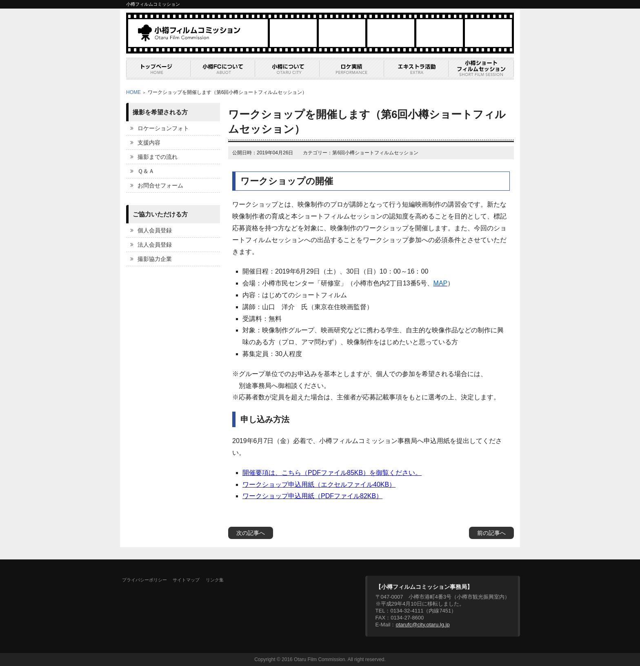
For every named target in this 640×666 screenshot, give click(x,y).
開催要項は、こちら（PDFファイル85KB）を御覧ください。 (332, 472)
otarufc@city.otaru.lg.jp (422, 624)
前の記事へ (491, 533)
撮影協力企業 (155, 259)
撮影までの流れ (158, 157)
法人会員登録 (155, 244)
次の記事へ (250, 533)
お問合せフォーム (160, 185)
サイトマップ (186, 579)
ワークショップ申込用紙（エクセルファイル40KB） (319, 484)
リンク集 (215, 579)
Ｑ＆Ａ (146, 171)
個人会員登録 (155, 230)
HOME (133, 92)
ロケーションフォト (163, 128)
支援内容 (149, 142)
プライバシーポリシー (144, 579)
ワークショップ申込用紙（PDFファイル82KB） (312, 495)
